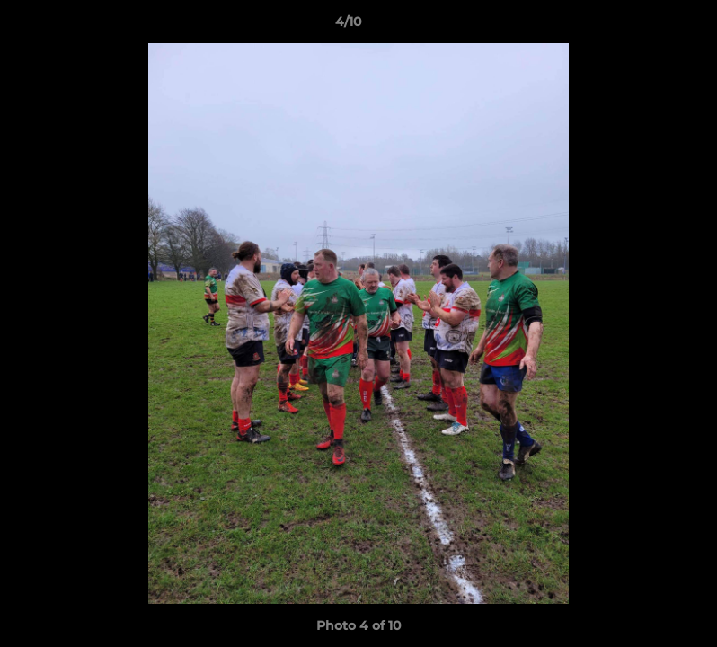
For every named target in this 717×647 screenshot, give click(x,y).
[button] (641, 26)
